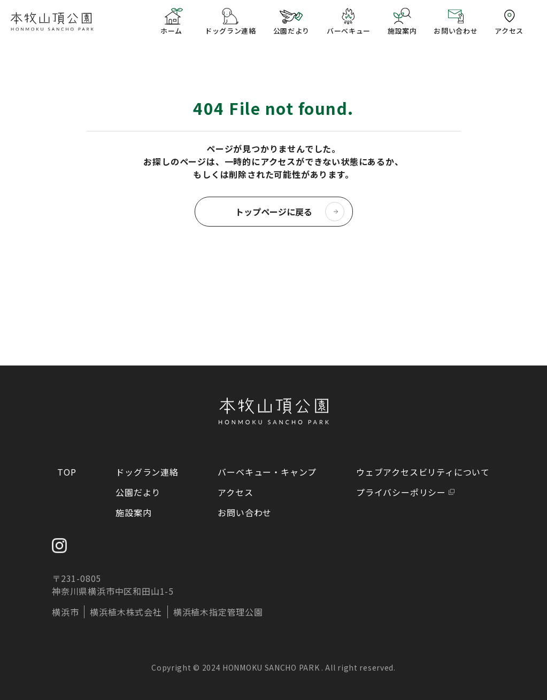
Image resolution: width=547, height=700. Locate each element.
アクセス (235, 492)
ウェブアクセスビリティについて (423, 471)
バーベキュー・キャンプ (267, 471)
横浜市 (65, 611)
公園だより (137, 492)
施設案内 (133, 512)
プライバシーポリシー (401, 492)
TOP (66, 471)
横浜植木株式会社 (125, 611)
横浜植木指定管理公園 (218, 611)
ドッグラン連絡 (147, 471)
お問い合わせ (245, 512)
